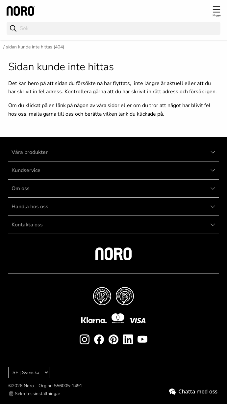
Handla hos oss (30, 206)
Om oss (21, 188)
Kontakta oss (27, 224)
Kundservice (26, 170)
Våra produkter (30, 152)
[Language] (28, 372)
